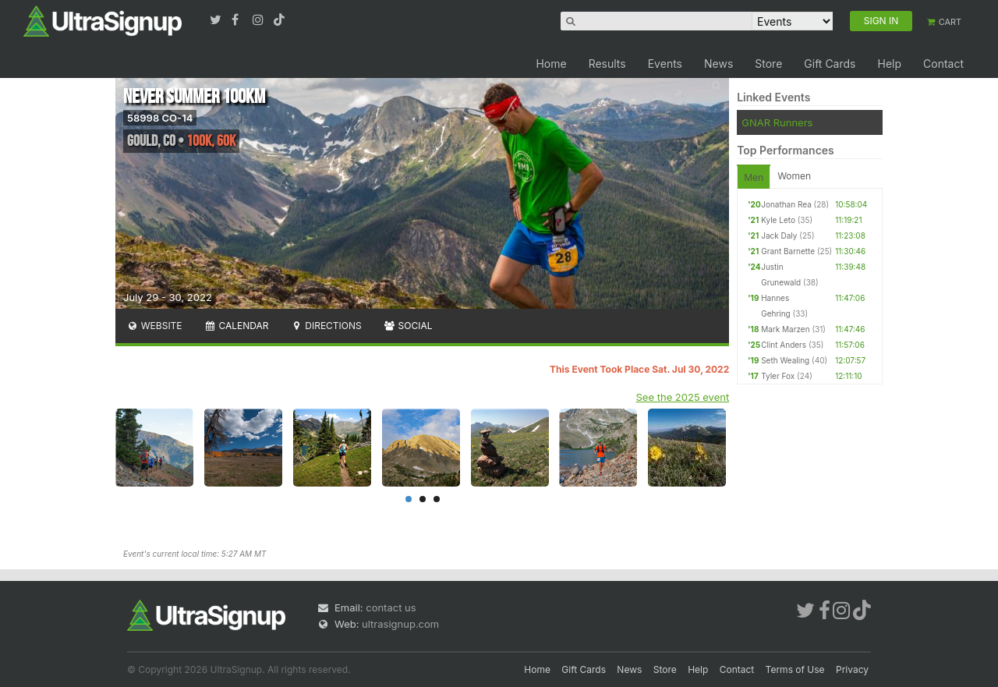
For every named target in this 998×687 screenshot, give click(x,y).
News (718, 63)
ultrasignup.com (400, 624)
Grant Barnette (788, 251)
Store (768, 63)
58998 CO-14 (160, 118)
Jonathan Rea (786, 204)
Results (607, 63)
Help (889, 63)
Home (551, 63)
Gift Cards (829, 63)
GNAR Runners (776, 122)
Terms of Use (795, 669)
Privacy (852, 669)
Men (753, 177)
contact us (391, 607)
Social (408, 325)
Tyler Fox (778, 376)
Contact (943, 63)
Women (794, 176)
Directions (325, 325)
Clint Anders (783, 344)
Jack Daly (779, 235)
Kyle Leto (778, 220)
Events (665, 63)
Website (154, 325)
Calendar (236, 325)
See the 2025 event (683, 397)
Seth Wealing (785, 360)
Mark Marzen (785, 329)
